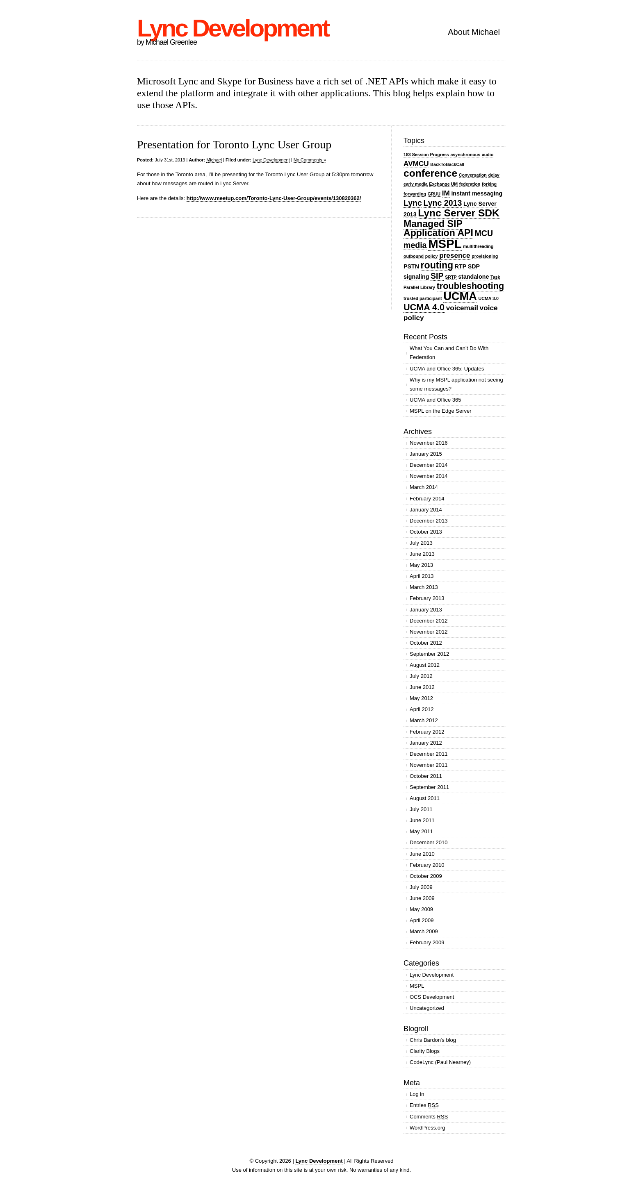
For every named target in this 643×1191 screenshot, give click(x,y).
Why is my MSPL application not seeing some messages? (456, 384)
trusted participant (423, 298)
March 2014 (424, 487)
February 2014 (427, 498)
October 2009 (426, 876)
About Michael (474, 31)
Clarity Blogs (425, 1051)
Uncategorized (427, 1008)
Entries (424, 1105)
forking (489, 184)
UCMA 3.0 (489, 298)
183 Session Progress (426, 154)
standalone (473, 276)
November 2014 (429, 476)
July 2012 (421, 676)
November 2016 (429, 443)
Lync (413, 202)
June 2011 (422, 820)
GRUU (434, 193)
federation (470, 184)
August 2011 (425, 798)
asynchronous (465, 154)
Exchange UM (443, 184)
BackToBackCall (447, 164)
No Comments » (310, 159)
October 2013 (426, 532)
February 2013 (427, 598)
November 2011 (429, 765)
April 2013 (422, 576)
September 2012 (429, 654)
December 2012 (429, 621)
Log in (417, 1094)
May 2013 (421, 565)
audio (487, 154)
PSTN (411, 266)
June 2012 (422, 687)
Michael (214, 159)
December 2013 (429, 521)
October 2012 (426, 643)
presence (454, 255)
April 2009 (422, 920)
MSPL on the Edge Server (441, 411)
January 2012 (426, 743)
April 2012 (422, 709)
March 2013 (424, 587)
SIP (437, 275)
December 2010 (429, 842)
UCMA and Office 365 (435, 400)
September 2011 (429, 787)
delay (493, 175)
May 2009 (421, 909)
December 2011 (429, 754)
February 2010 (427, 865)
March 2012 (424, 720)
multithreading (478, 246)
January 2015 (426, 454)
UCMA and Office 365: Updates (447, 369)
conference (430, 173)
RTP (460, 266)
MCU (484, 233)
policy (431, 256)
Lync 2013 (443, 202)
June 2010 (422, 854)
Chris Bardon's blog (433, 1040)
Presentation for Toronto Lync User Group (234, 144)
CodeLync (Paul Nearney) (440, 1062)
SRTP (450, 277)
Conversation (473, 175)
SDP (474, 266)
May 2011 (421, 831)
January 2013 (426, 610)
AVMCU (416, 163)
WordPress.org (427, 1128)
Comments (429, 1117)
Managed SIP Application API (438, 228)
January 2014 (426, 510)
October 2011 (426, 776)
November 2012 (429, 632)
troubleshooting (470, 286)
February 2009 (427, 942)
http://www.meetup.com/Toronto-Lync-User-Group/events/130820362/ (274, 198)
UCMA (460, 296)
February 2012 (427, 732)
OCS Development (432, 997)
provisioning (485, 256)
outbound (414, 256)
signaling (416, 276)
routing (437, 265)
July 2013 (421, 543)
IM (446, 193)
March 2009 (424, 931)
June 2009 (422, 898)
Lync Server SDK (458, 212)
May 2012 (421, 698)
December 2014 (429, 465)
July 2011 (421, 809)
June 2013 (422, 554)
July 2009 (421, 887)
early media (416, 184)
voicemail (462, 308)
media (415, 245)
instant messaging (476, 193)
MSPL (444, 243)
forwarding (415, 193)
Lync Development (232, 28)
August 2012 (425, 665)
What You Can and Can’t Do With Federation (449, 352)
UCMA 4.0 (424, 307)
